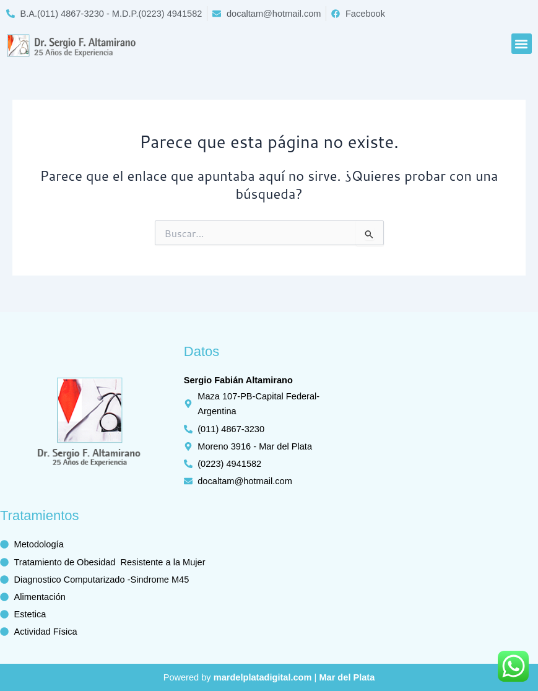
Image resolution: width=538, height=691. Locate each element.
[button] (521, 43)
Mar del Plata (347, 677)
